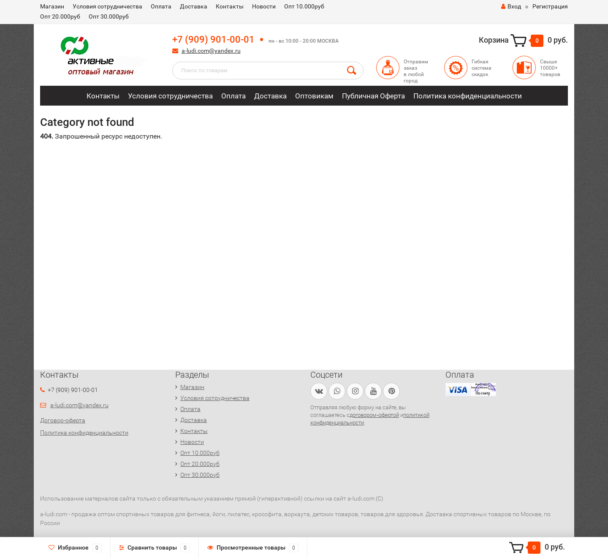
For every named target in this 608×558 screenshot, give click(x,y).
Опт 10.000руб (304, 6)
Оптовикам (314, 96)
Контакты (230, 6)
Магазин (52, 6)
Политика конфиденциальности (467, 96)
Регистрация (550, 6)
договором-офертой (374, 415)
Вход (511, 6)
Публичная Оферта (373, 96)
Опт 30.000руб (109, 16)
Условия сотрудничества (107, 6)
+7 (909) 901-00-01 (213, 39)
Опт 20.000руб (60, 16)
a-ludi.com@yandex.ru (211, 50)
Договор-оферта (62, 420)
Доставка (193, 6)
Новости (264, 6)
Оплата (161, 6)
